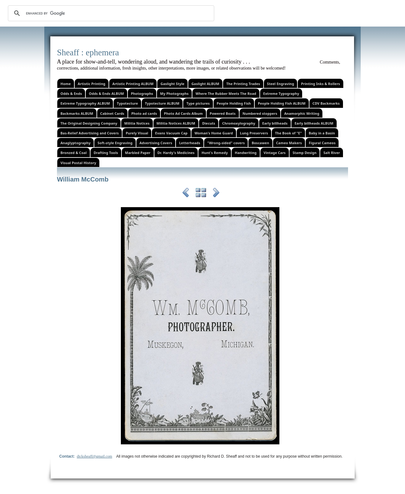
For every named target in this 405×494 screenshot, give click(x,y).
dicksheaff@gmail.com (94, 456)
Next (216, 193)
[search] (110, 13)
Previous (185, 193)
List (201, 193)
